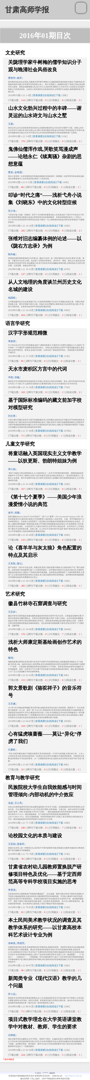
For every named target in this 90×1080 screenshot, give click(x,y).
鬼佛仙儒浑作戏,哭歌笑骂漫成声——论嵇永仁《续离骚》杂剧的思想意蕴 (45, 156)
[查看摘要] (37, 95)
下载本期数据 (8, 1059)
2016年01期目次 (45, 35)
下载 (58, 95)
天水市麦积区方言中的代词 (37, 369)
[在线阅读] (49, 95)
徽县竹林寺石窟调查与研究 (37, 603)
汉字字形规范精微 (27, 333)
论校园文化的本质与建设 (35, 835)
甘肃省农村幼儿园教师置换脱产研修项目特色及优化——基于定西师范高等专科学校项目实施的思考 (45, 874)
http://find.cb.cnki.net (73, 1076)
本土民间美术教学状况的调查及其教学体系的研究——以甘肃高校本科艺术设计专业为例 (45, 927)
